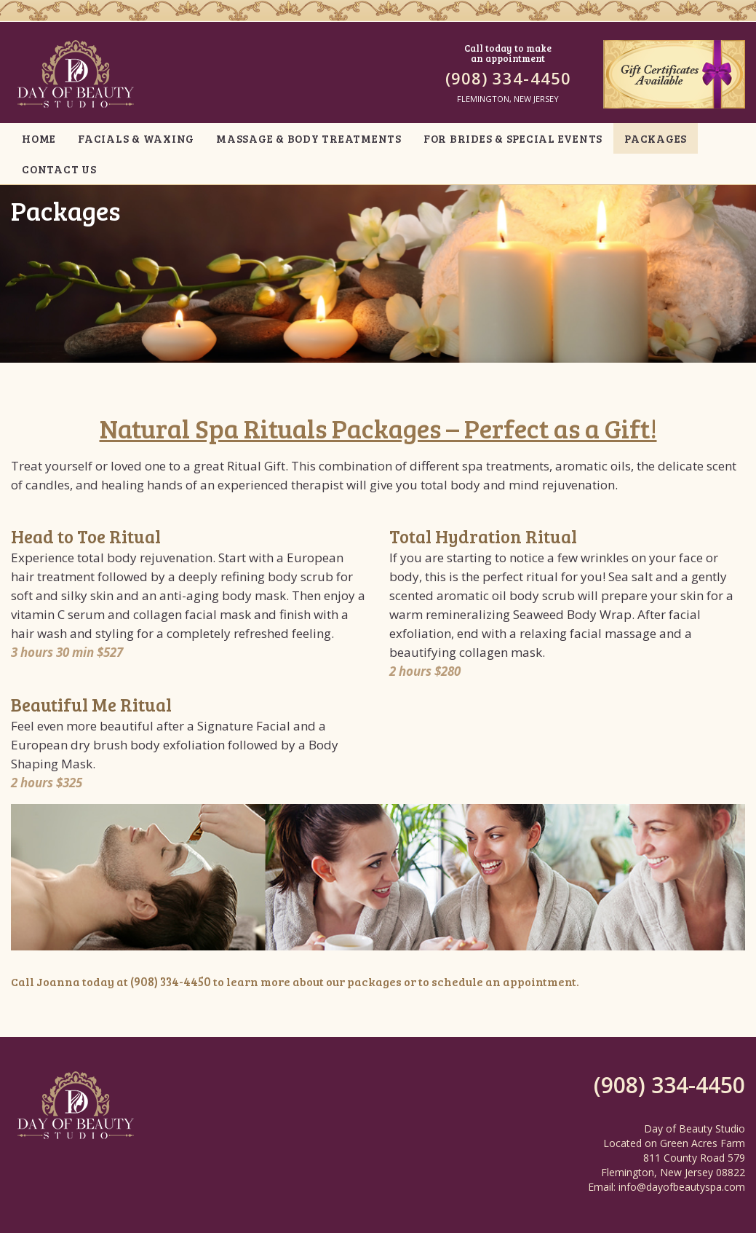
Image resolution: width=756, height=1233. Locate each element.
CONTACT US (59, 169)
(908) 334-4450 (508, 78)
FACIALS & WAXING (136, 138)
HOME (39, 138)
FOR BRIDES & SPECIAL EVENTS (512, 138)
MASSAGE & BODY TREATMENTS (309, 138)
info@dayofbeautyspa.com (681, 1185)
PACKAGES (655, 138)
